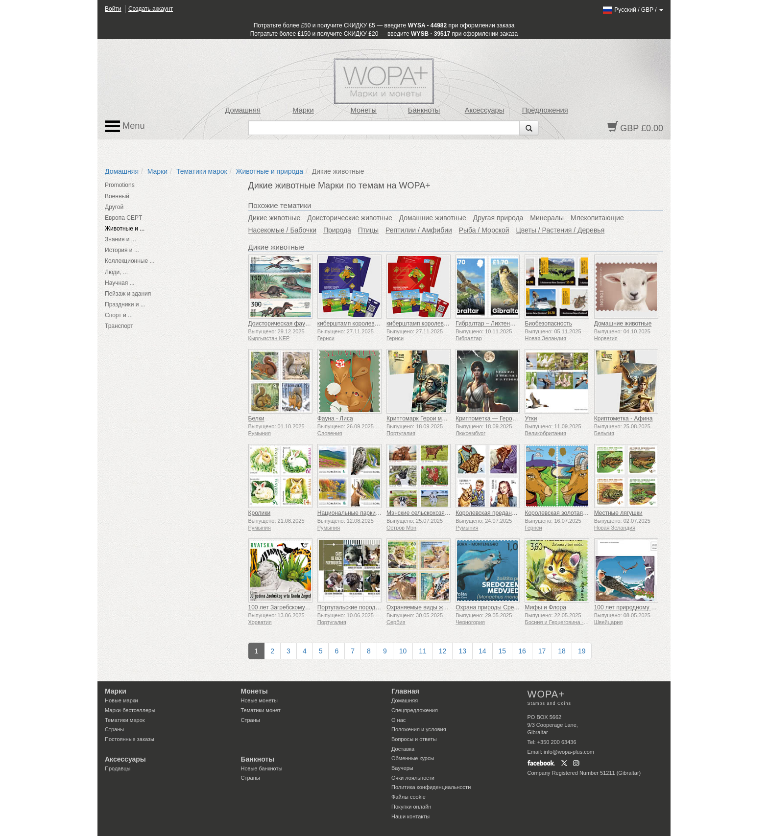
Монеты (363, 110)
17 (542, 651)
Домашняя (242, 110)
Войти (113, 8)
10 (403, 651)
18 (562, 651)
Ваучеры (402, 768)
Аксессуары (484, 110)
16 (522, 651)
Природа (337, 230)
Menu (125, 126)
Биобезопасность (548, 323)
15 (502, 651)
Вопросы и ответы (414, 739)
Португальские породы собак (357, 607)
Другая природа (498, 218)
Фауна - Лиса (335, 418)
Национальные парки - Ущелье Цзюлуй (371, 513)
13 (462, 651)
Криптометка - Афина (623, 418)
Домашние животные (432, 218)
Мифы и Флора (545, 607)
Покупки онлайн (411, 807)
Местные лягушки (618, 513)
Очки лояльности (412, 778)
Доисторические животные (349, 218)
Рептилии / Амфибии (418, 230)
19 (582, 651)
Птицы (368, 230)
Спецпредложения (414, 710)
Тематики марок (201, 171)
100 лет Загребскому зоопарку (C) (294, 607)
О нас (398, 720)
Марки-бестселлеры (130, 710)
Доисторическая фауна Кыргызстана (298, 323)
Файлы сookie (408, 797)
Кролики (259, 513)
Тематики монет (261, 710)
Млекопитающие (597, 218)
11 (423, 651)
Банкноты (424, 110)
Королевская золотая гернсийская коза (578, 513)
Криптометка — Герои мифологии (502, 418)
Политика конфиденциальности (431, 787)
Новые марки (121, 700)
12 (443, 651)
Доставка (402, 749)
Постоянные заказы (129, 739)
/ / (632, 9)
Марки (302, 110)
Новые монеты (259, 700)
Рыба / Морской (484, 230)
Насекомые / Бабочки (282, 230)
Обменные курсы (412, 758)
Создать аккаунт (150, 8)
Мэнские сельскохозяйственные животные (444, 513)
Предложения (545, 110)
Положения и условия (418, 729)
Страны (114, 729)
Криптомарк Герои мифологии (427, 418)
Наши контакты (410, 816)
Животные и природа (270, 171)
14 (482, 651)
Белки (256, 418)
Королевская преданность (491, 513)
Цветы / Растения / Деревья (560, 230)
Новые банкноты (262, 768)
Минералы (547, 218)
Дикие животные (274, 218)
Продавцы (118, 768)
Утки (531, 418)
